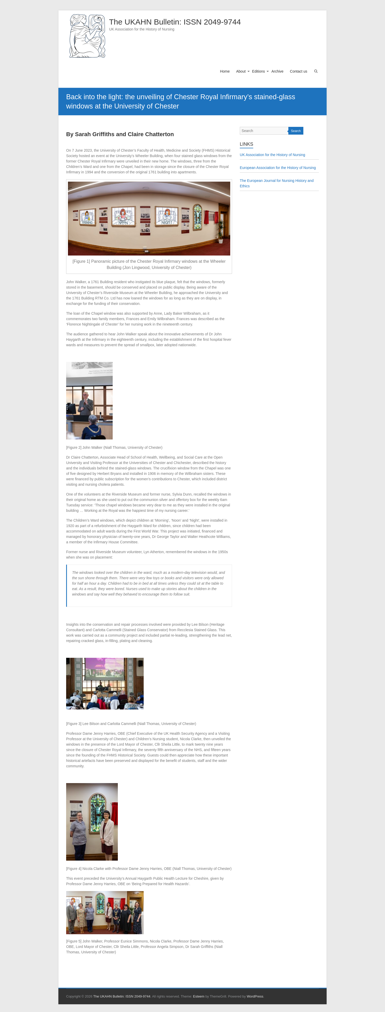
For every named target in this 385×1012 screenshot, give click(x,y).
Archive (277, 71)
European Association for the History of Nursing (278, 168)
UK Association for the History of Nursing (272, 155)
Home (225, 71)
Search (296, 131)
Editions (258, 71)
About (241, 71)
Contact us (298, 71)
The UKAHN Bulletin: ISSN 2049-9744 (175, 22)
